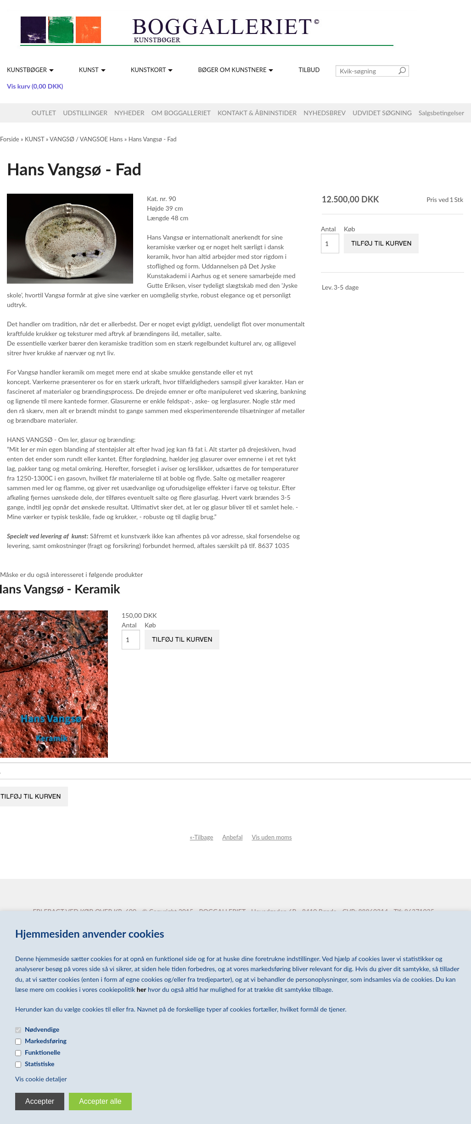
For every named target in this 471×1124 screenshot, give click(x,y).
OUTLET (44, 113)
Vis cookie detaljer (41, 1079)
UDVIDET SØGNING (382, 113)
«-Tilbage (201, 837)
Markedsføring (46, 1041)
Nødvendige (42, 1029)
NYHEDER (129, 113)
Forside (9, 139)
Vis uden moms (272, 837)
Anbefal (232, 837)
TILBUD (309, 69)
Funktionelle (43, 1052)
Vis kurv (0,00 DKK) (35, 86)
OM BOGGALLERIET (181, 113)
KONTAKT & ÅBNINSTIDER (257, 113)
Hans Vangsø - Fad (153, 139)
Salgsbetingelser (441, 113)
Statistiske (40, 1064)
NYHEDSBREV (324, 113)
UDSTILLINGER (85, 113)
